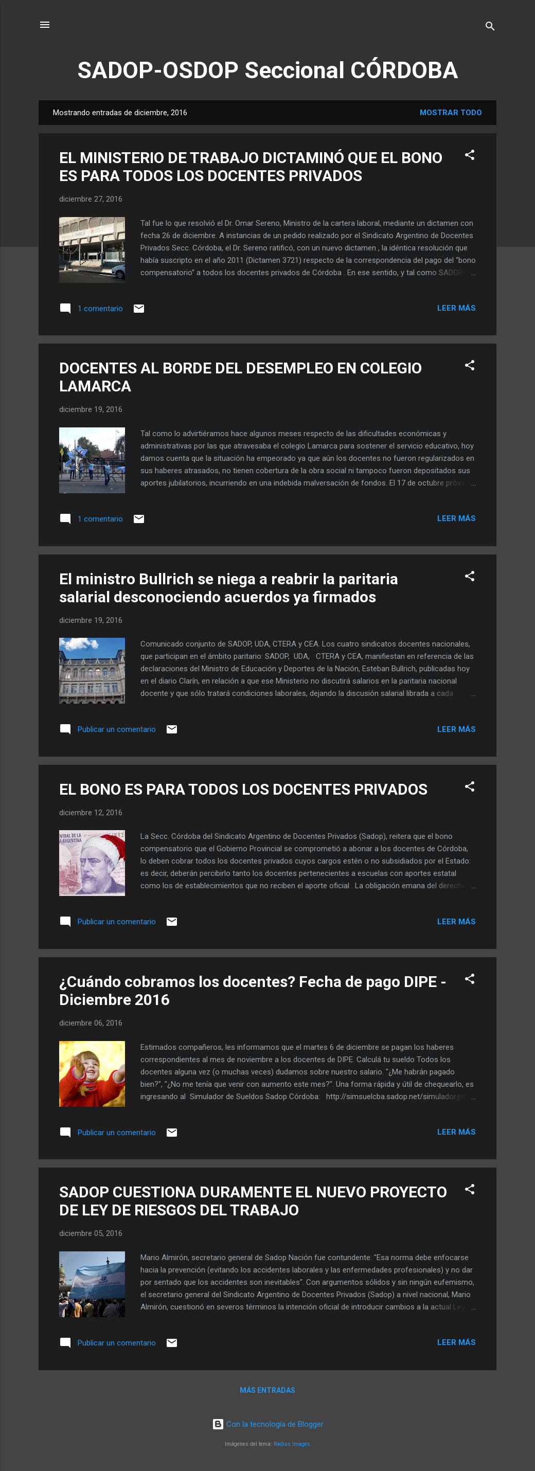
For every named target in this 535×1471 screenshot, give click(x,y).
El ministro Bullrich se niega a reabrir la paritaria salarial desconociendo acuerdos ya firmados (228, 588)
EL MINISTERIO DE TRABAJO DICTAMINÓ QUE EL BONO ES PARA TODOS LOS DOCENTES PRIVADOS (250, 167)
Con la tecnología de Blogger (268, 1424)
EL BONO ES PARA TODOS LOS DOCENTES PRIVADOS (243, 789)
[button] (469, 157)
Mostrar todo (451, 112)
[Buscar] (490, 28)
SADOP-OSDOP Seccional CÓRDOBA (267, 70)
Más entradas (267, 1390)
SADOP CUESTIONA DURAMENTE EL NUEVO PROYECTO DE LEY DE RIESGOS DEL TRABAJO (253, 1201)
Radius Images (292, 1444)
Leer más (456, 308)
